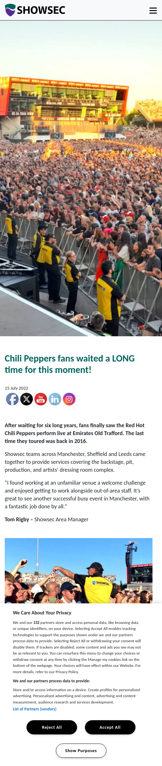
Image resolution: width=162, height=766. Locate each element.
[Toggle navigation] (153, 10)
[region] (81, 684)
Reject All (52, 727)
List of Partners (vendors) (35, 709)
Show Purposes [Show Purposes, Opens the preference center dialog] (81, 750)
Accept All (110, 727)
